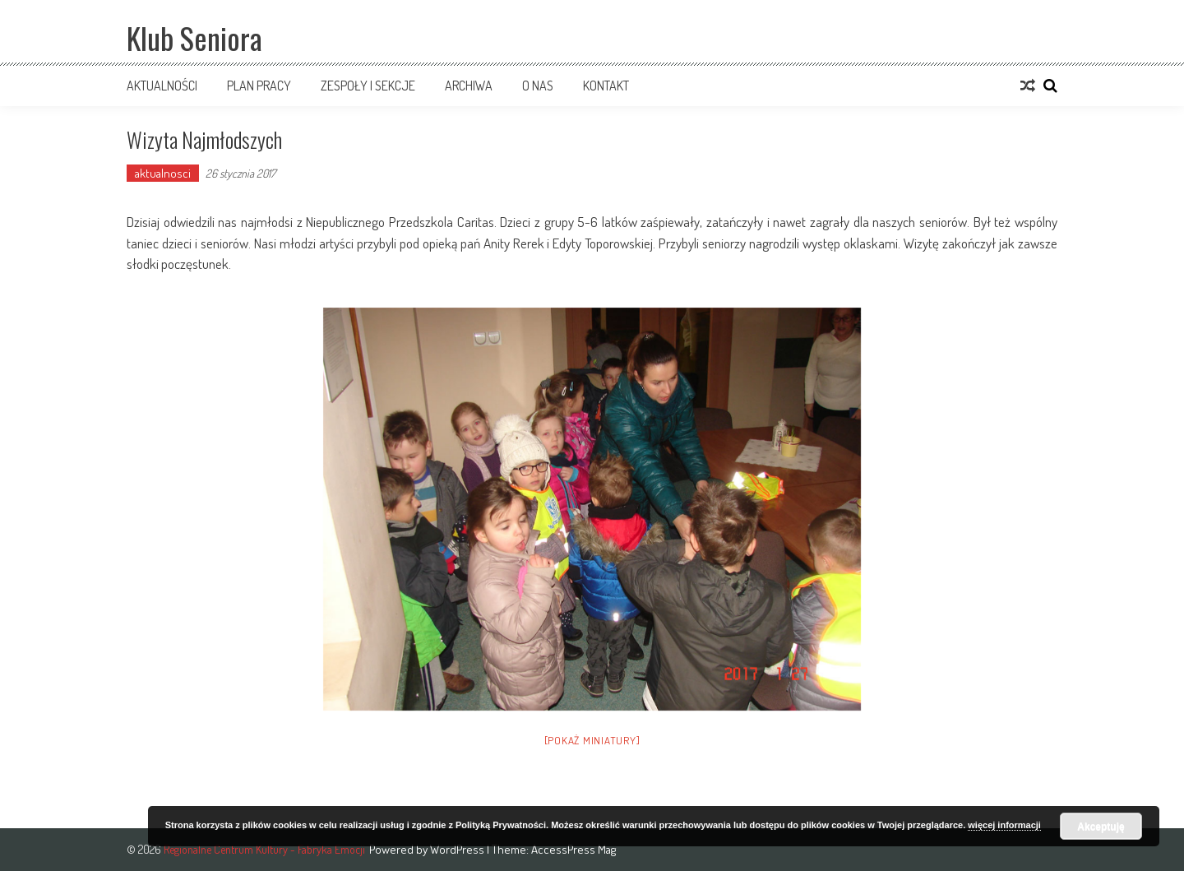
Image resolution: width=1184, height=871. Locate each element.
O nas (537, 85)
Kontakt (606, 85)
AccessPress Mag (573, 849)
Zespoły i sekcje (368, 85)
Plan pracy (259, 85)
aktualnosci (163, 173)
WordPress (458, 849)
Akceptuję (1100, 826)
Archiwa (469, 85)
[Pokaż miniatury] (592, 740)
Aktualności (162, 85)
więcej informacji (1004, 825)
